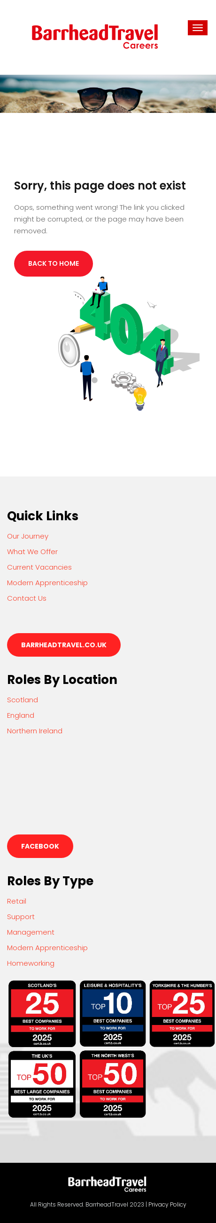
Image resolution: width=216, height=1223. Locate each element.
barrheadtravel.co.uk (64, 645)
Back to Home (53, 263)
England (20, 715)
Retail (16, 901)
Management (30, 932)
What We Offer (32, 551)
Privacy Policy (167, 1204)
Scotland (22, 700)
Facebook (40, 846)
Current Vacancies (39, 567)
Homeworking (30, 963)
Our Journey (27, 536)
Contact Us (26, 598)
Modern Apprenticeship (47, 583)
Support (21, 916)
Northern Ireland (34, 731)
